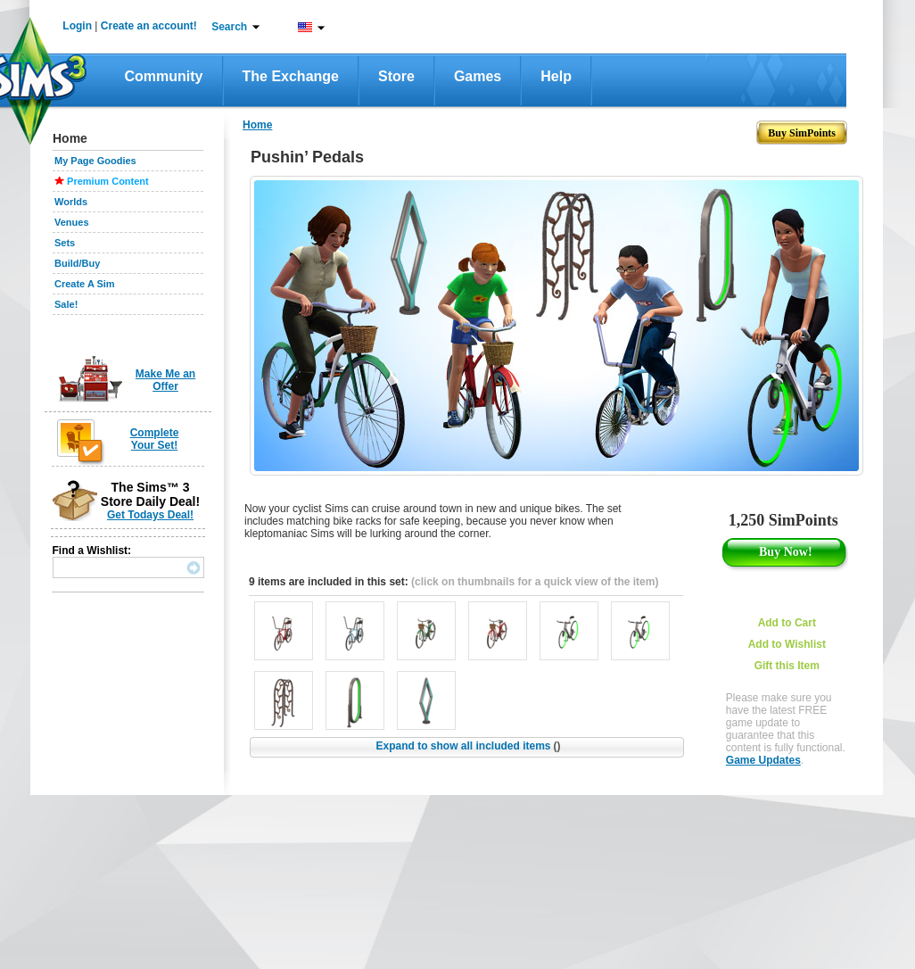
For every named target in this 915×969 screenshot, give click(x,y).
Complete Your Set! (154, 439)
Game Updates (763, 760)
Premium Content (108, 181)
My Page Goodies (95, 160)
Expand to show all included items (467, 746)
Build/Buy (77, 263)
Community (164, 76)
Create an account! (149, 26)
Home (257, 125)
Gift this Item (787, 665)
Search (229, 27)
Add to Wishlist (787, 644)
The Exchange (291, 76)
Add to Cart (787, 623)
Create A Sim (84, 283)
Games (477, 76)
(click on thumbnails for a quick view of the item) (534, 582)
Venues (71, 222)
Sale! (66, 304)
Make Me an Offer (165, 380)
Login (77, 26)
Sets (64, 242)
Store (396, 76)
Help (556, 76)
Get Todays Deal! (150, 515)
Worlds (70, 201)
